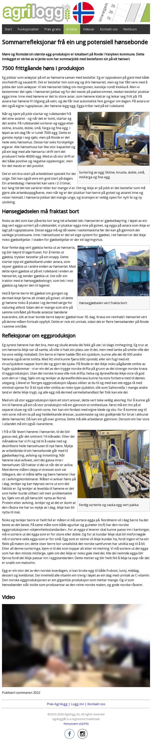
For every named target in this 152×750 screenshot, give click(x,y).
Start (8, 29)
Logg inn (77, 704)
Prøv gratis (52, 29)
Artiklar (71, 29)
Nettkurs (130, 29)
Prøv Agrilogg (57, 704)
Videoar (88, 29)
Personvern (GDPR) (76, 724)
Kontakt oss (109, 29)
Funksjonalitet (28, 29)
